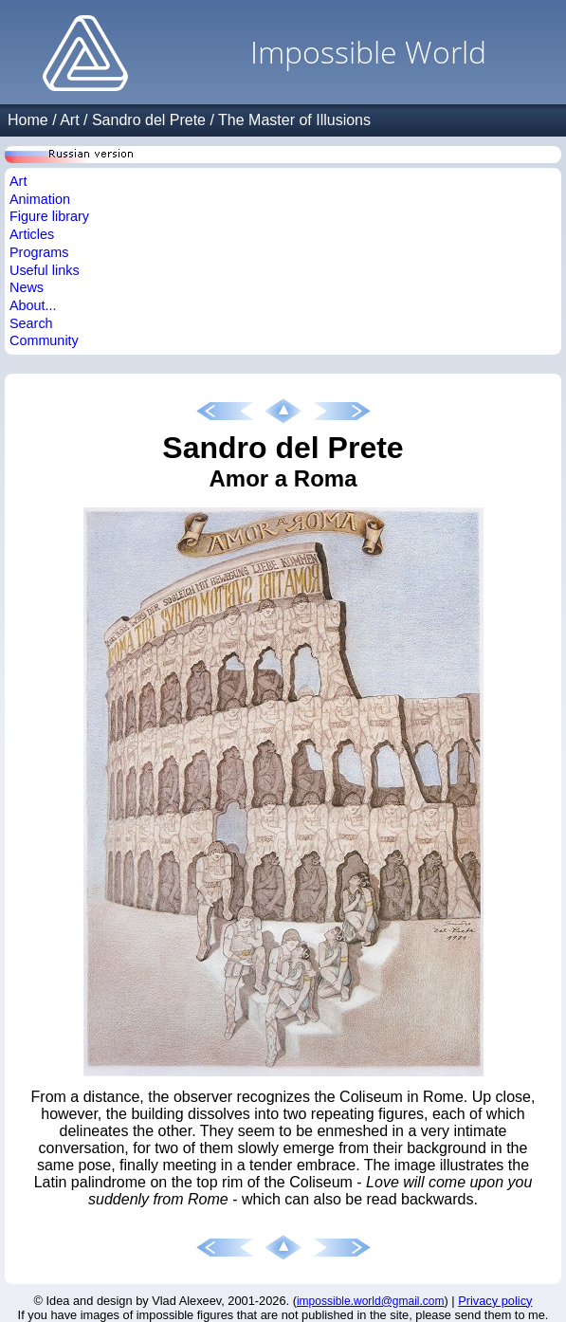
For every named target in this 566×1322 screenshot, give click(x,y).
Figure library (49, 216)
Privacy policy (495, 1301)
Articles (31, 234)
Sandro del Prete (149, 120)
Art (69, 120)
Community (44, 340)
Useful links (44, 270)
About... (33, 305)
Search (31, 323)
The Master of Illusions (294, 120)
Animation (39, 199)
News (26, 287)
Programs (38, 252)
